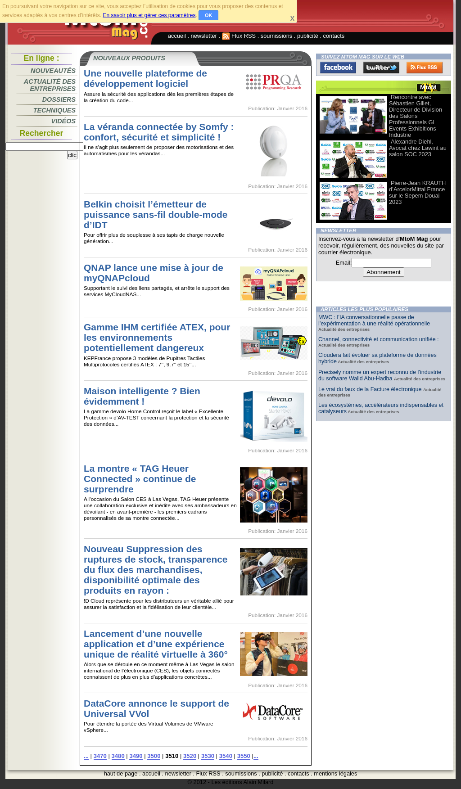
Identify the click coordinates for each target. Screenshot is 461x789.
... (86, 756)
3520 (189, 756)
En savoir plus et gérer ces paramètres (149, 15)
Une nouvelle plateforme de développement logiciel (145, 78)
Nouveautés (53, 70)
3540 (225, 756)
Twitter (381, 67)
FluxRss (425, 67)
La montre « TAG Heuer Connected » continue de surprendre (140, 478)
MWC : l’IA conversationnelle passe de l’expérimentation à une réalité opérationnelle (374, 320)
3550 (243, 756)
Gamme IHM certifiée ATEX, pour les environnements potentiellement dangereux (157, 337)
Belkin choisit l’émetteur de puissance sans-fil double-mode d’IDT (156, 214)
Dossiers (59, 99)
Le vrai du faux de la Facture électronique (370, 389)
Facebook (338, 67)
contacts (334, 35)
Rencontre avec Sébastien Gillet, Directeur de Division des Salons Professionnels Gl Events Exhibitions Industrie (415, 116)
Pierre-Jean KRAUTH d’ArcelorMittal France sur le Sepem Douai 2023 (417, 192)
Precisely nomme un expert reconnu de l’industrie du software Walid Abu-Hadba (379, 375)
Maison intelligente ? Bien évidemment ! (142, 396)
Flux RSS (239, 35)
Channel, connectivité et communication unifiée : (378, 339)
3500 (153, 756)
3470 (100, 756)
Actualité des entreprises (50, 85)
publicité (307, 35)
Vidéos (63, 121)
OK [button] (208, 15)
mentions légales (335, 773)
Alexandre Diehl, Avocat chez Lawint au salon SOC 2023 (418, 148)
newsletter (204, 35)
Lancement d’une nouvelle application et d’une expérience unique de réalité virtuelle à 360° (156, 643)
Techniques (54, 110)
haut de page (121, 773)
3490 (135, 756)
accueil (177, 35)
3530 (207, 756)
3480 (118, 756)
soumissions (276, 35)
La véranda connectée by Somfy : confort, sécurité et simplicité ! (159, 132)
